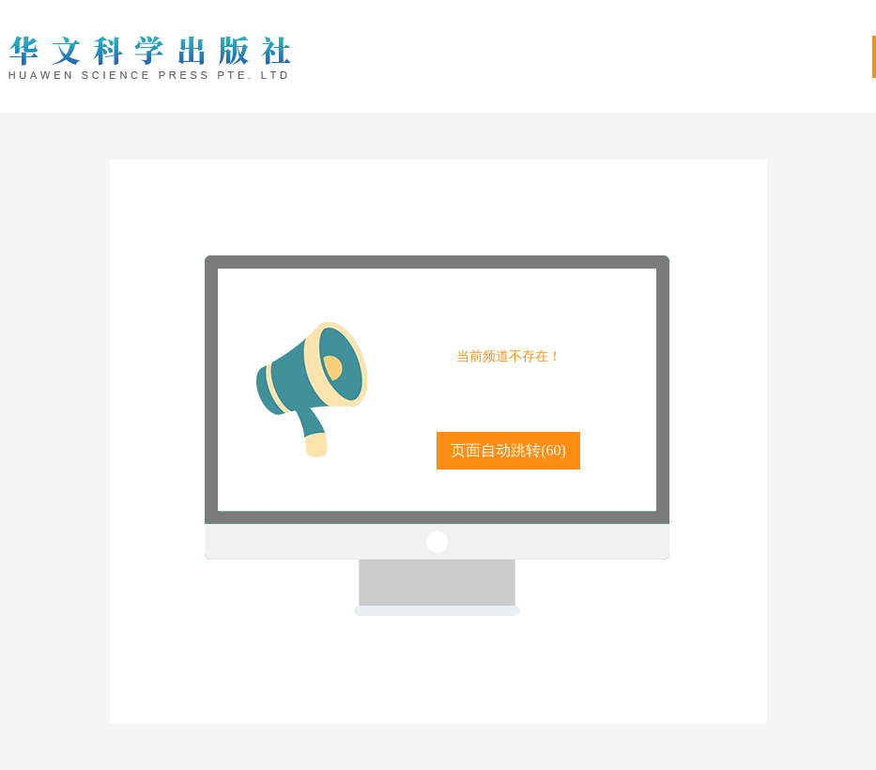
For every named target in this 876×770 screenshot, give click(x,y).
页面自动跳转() (508, 450)
